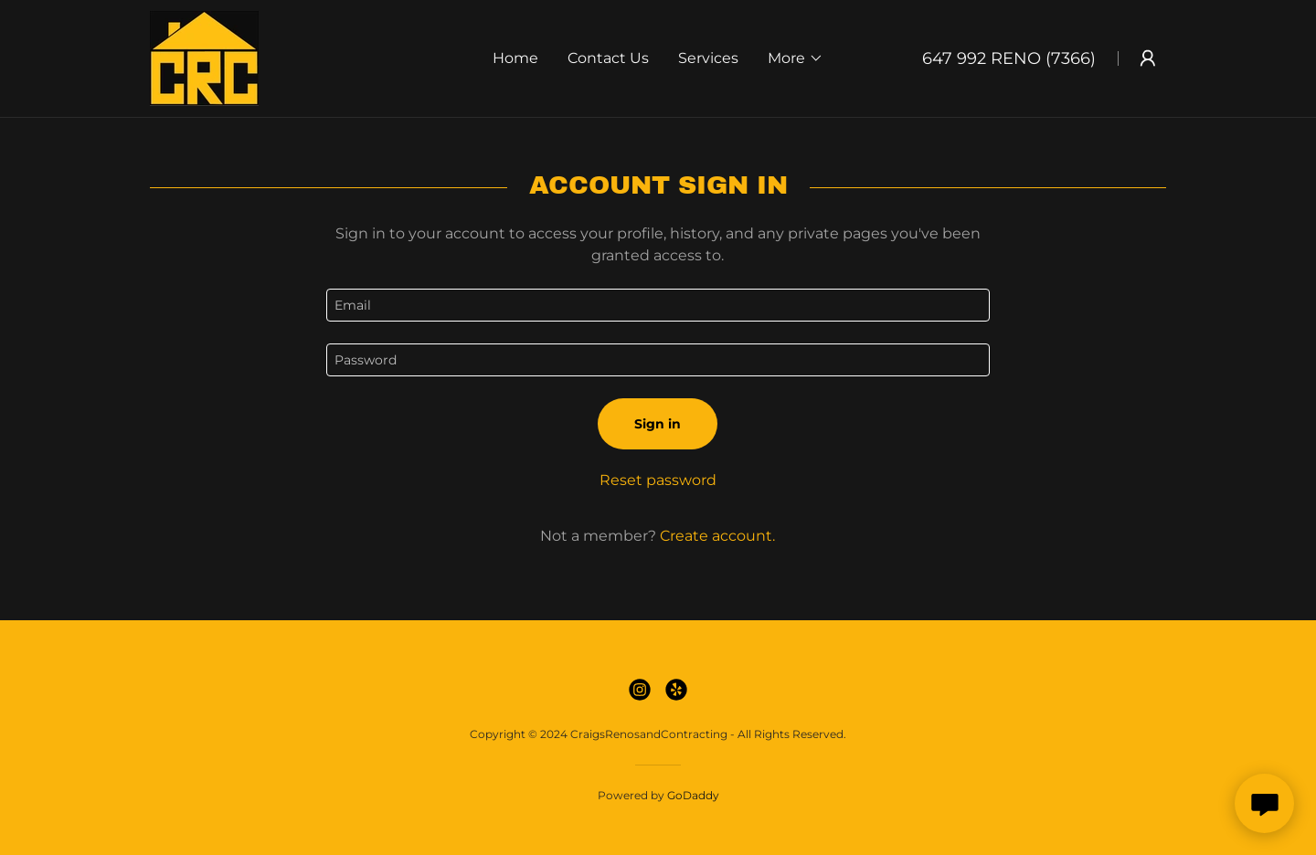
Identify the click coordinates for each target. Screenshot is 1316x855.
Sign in (657, 424)
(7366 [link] (1067, 58)
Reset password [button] (658, 480)
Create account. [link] (717, 535)
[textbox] (657, 305)
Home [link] (515, 58)
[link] (204, 57)
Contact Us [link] (608, 58)
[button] (795, 58)
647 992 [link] (954, 58)
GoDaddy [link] (693, 795)
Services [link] (708, 58)
